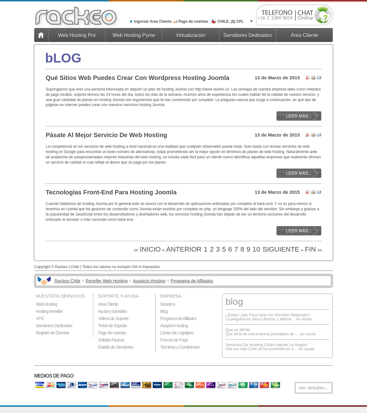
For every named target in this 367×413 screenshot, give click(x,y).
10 (256, 249)
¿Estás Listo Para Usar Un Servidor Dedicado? (267, 315)
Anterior (184, 249)
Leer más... (299, 116)
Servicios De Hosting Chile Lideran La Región (266, 344)
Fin (310, 249)
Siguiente (281, 249)
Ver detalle (304, 319)
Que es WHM (237, 329)
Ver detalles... (314, 387)
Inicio (150, 249)
